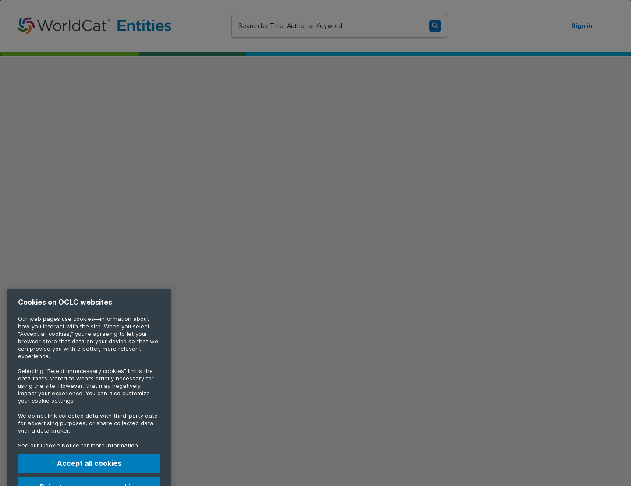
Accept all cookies (89, 468)
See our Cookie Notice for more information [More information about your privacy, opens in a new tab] (78, 450)
